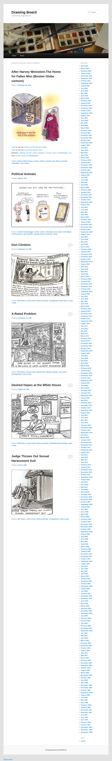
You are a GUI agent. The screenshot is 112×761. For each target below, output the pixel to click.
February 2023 (86, 160)
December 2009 (86, 497)
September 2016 (87, 351)
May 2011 (84, 460)
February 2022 (86, 190)
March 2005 (85, 606)
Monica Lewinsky (61, 161)
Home (14, 56)
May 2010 (84, 487)
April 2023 (84, 155)
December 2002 (86, 628)
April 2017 (84, 333)
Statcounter (8, 759)
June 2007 (84, 569)
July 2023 (84, 148)
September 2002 (87, 631)
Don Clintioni (21, 245)
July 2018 (84, 296)
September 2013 (87, 410)
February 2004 (86, 618)
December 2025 (86, 76)
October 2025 (85, 81)
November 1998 (86, 688)
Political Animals (24, 174)
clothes (42, 161)
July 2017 (84, 326)
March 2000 (85, 673)
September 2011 (87, 450)
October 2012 (85, 430)
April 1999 (84, 683)
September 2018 (87, 291)
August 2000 (85, 670)
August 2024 (85, 115)
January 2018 (85, 311)
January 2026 (85, 73)
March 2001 (85, 658)
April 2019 (84, 274)
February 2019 (86, 279)
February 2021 (86, 219)
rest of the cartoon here (33, 150)
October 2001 (85, 648)
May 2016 (84, 361)
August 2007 (85, 564)
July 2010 (84, 482)
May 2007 (84, 571)
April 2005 (84, 603)
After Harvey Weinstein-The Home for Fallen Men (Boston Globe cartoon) (36, 76)
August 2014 (85, 398)
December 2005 (86, 596)
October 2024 (85, 110)
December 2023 (86, 135)
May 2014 (84, 400)
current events (31, 301)
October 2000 (85, 668)
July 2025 (84, 88)
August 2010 (85, 479)
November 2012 (86, 428)
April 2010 (84, 489)
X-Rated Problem (24, 313)
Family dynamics (17, 234)
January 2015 (85, 393)
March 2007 (85, 576)
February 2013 (86, 425)
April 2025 (84, 96)
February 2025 (86, 101)
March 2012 (85, 437)
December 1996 (86, 727)
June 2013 (84, 418)
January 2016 (85, 371)
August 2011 (85, 452)
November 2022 (86, 167)
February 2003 (86, 626)
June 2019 (84, 269)
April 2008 (84, 544)
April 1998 (84, 702)
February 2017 (86, 338)
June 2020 (84, 239)
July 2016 (84, 356)
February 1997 (86, 722)
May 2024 (84, 123)
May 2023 (84, 153)
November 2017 (86, 316)
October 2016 (85, 348)
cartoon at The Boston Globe (35, 147)
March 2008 (85, 546)
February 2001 (86, 660)
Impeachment (41, 372)
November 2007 (86, 556)
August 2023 (85, 145)
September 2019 (87, 261)
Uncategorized (54, 301)
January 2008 (85, 551)
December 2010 (86, 470)
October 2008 (85, 529)
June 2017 (84, 328)
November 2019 (86, 257)
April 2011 (84, 462)
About (22, 56)
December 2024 (86, 105)
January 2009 (85, 522)
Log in (83, 741)
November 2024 (86, 108)
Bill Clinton (21, 301)
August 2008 (85, 534)
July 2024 (84, 118)
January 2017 (85, 341)
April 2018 (84, 304)
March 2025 (85, 98)
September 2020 (87, 232)
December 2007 (86, 554)
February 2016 (86, 368)
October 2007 (85, 559)
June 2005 (84, 601)
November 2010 (86, 472)
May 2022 (84, 182)
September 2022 (87, 172)
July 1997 (84, 715)
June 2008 (84, 539)
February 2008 (86, 549)
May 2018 (84, 301)
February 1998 (86, 705)
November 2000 (86, 665)
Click (13, 147)
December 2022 (86, 165)
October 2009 (85, 502)
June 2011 (84, 457)
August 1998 (85, 695)
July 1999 (84, 680)
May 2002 (84, 635)
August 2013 (85, 413)
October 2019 (85, 259)
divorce (42, 232)
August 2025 (85, 86)
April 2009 (84, 514)
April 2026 (84, 66)
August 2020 (85, 234)
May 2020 (84, 242)
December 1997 (86, 710)
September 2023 (87, 143)
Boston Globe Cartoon (25, 161)
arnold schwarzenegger (26, 232)
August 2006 (85, 588)
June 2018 (84, 299)
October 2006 (85, 584)
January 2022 (85, 192)
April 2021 (84, 214)
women (26, 163)
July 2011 (84, 455)
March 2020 (85, 247)
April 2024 (84, 125)
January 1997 (85, 725)
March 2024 (85, 128)
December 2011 (86, 442)
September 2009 (87, 504)
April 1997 (84, 720)
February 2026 (86, 71)
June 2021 (84, 210)
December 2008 (86, 524)
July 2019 (84, 267)
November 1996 (86, 730)
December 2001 (86, 645)
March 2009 (85, 517)
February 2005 (86, 608)
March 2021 (85, 217)
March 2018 (85, 306)
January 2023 (85, 162)
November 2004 (86, 611)
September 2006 (87, 586)
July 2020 (84, 237)
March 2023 (85, 158)
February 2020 (86, 249)
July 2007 (84, 566)
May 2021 (84, 212)
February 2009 (86, 519)
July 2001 (84, 653)
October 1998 (85, 690)
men (53, 161)
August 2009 (85, 507)
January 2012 (85, 440)
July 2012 (84, 435)
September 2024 (87, 113)
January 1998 (85, 707)
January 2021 (85, 222)
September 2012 (87, 432)
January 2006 (85, 593)
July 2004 (84, 616)
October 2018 (85, 289)
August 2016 (85, 353)
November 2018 (86, 286)
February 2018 (86, 309)
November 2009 (86, 499)
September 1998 (87, 692)
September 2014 (87, 395)
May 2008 (84, 541)
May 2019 (84, 271)
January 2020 (85, 252)
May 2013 (84, 420)
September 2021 (87, 202)
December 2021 (86, 195)
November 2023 (86, 138)
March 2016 (85, 366)
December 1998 (86, 685)
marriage (48, 161)
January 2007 (85, 579)
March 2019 (85, 276)
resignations (16, 163)
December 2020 (86, 224)
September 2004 (87, 613)
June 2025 (84, 91)
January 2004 (85, 621)
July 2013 (84, 415)
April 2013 (84, 422)
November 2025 (86, 78)
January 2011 (85, 467)
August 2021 (85, 205)
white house (63, 301)
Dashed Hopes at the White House (36, 385)
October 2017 (85, 318)
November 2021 (86, 197)
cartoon (36, 161)
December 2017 (86, 314)
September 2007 (87, 561)
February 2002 (86, 643)
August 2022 (85, 175)
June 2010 (84, 484)
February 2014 (86, 403)
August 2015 (85, 383)
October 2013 (85, 408)
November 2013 (86, 405)
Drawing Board (24, 12)
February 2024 (86, 130)
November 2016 (86, 346)
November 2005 (86, 598)
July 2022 (84, 177)
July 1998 (84, 697)
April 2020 (84, 244)
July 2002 (84, 633)
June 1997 (84, 717)
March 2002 (85, 640)
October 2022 (85, 170)
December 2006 (86, 581)
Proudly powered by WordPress (56, 750)
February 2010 (86, 494)
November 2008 (86, 527)
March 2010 (85, 492)
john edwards (28, 234)
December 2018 (86, 284)
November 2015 (86, 375)
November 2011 (86, 445)
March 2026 (85, 68)
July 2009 (84, 509)
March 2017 (85, 336)
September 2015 (87, 380)
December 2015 (86, 373)
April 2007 (84, 574)
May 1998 (84, 700)
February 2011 (86, 465)
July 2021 (84, 207)
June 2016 (84, 358)
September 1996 (87, 732)
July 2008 (84, 536)
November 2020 (86, 227)
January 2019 (85, 281)
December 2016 (86, 343)
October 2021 (85, 200)
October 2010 (85, 475)
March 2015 (85, 388)
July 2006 (84, 591)
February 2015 (86, 390)
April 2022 (84, 185)
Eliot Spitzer (67, 232)
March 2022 (85, 187)
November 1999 (86, 675)
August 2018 (85, 294)
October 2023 (85, 140)
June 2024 (84, 120)
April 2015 (84, 385)
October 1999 (85, 678)
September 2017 (87, 321)
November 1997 (86, 712)
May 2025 (84, 93)
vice (22, 163)
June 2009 (84, 512)
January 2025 (85, 103)
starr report (62, 372)
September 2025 (87, 83)
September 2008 (87, 532)
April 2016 (84, 363)
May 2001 (84, 655)
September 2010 (87, 477)
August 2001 (85, 650)
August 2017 (85, 323)
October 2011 (85, 447)
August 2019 (85, 264)
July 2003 (84, 623)
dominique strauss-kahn (54, 232)
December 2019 (86, 254)
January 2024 (85, 133)
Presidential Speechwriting (58, 443)
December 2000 (86, 663)
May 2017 (84, 331)
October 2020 (85, 229)
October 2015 (85, 378)
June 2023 (84, 150)
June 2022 (84, 180)
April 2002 (84, 638)
